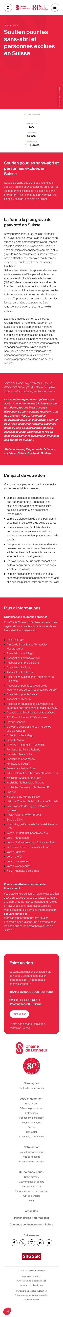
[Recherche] (8, 8)
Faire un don (19, 1014)
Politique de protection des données (31, 1295)
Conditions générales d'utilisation (31, 1291)
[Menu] (55, 8)
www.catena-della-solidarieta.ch (31, 1280)
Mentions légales (31, 1299)
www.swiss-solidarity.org (31, 1285)
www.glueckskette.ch (31, 1276)
